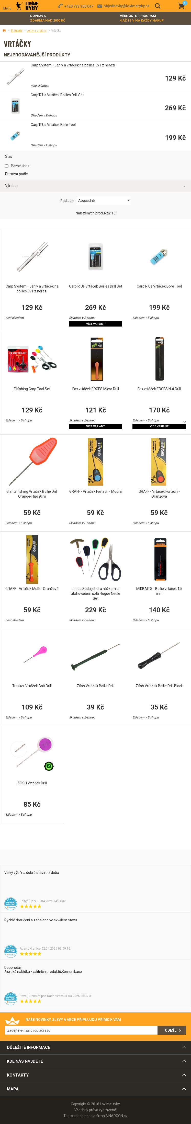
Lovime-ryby (27, 6)
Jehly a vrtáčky (37, 30)
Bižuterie (16, 30)
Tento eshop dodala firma (84, 1116)
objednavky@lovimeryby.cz (127, 6)
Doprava (47, 18)
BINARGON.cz (117, 1116)
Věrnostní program (142, 18)
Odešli (171, 1030)
